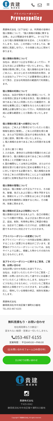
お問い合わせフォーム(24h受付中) (26, 349)
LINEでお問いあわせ (27, 360)
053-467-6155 (26, 337)
